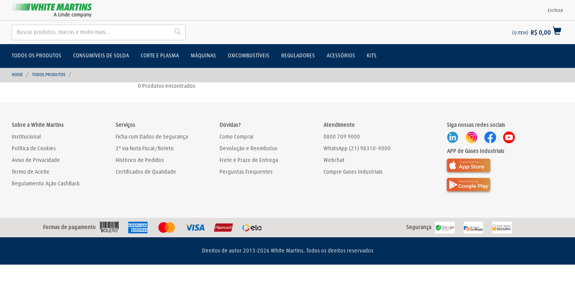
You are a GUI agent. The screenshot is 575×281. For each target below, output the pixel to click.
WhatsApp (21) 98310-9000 (357, 148)
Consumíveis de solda (101, 56)
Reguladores (298, 56)
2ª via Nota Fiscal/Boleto (145, 148)
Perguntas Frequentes (246, 172)
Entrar (555, 11)
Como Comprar (237, 137)
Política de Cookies (34, 148)
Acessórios (341, 56)
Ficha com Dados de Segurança (152, 137)
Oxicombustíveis (249, 56)
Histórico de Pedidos (140, 160)
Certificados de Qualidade (146, 172)
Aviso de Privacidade (36, 160)
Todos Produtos (49, 75)
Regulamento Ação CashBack (46, 184)
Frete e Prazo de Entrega (249, 160)
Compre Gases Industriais (352, 172)
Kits (372, 56)
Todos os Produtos (36, 56)
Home (17, 75)
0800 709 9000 (341, 137)
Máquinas (203, 56)
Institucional (26, 137)
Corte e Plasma (160, 56)
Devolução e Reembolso (248, 148)
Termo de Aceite (31, 172)
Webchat (334, 160)
